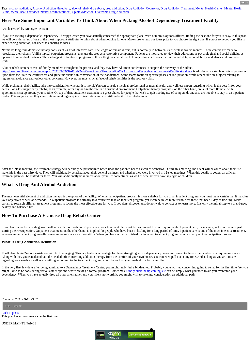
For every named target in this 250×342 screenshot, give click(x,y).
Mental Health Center (209, 8)
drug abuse (97, 8)
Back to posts (10, 312)
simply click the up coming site (146, 271)
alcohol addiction (20, 8)
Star (17, 306)
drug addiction (115, 8)
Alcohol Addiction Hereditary (51, 8)
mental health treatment (55, 12)
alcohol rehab (80, 8)
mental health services (25, 12)
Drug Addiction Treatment (177, 8)
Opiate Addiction (83, 12)
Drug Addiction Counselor (142, 8)
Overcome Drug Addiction (112, 12)
